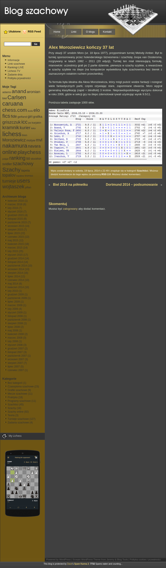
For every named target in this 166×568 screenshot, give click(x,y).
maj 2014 (13, 283)
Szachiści (13, 404)
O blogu (90, 31)
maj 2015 (13, 240)
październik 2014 (17, 265)
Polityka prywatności (19, 78)
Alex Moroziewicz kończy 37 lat (81, 47)
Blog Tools (122, 559)
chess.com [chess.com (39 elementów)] (14, 110)
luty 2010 (13, 290)
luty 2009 (13, 308)
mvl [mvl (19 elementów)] (39, 140)
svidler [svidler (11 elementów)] (7, 164)
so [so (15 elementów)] (28, 158)
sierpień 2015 (15, 229)
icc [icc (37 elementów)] (24, 122)
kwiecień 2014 (16, 287)
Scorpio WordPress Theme (87, 559)
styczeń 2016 (15, 211)
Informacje (14, 60)
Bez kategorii (15, 382)
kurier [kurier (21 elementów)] (25, 127)
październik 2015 (17, 222)
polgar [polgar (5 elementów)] (5, 159)
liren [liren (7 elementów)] (24, 135)
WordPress (65, 559)
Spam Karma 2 (81, 564)
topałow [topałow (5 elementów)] (20, 175)
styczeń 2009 (15, 312)
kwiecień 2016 (16, 200)
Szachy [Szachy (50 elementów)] (11, 169)
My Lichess (12, 436)
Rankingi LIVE (16, 67)
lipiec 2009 (14, 301)
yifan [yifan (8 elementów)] (28, 187)
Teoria (11, 415)
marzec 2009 (15, 305)
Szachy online (16, 411)
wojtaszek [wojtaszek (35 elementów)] (13, 186)
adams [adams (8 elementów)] (6, 92)
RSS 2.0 (106, 174)
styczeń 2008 (15, 344)
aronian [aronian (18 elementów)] (33, 91)
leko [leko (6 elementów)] (33, 128)
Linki (73, 31)
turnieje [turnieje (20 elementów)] (9, 181)
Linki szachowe (16, 63)
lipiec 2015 (14, 233)
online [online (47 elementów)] (9, 152)
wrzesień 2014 (16, 269)
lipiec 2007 (14, 366)
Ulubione (15, 31)
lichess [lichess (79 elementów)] (11, 133)
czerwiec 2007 (16, 370)
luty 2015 (13, 251)
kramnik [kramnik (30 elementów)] (10, 127)
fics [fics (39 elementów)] (6, 116)
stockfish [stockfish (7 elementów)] (36, 158)
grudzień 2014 (16, 258)
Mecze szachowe (17, 393)
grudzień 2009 (16, 294)
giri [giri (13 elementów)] (30, 116)
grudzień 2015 (16, 215)
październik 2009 (17, 298)
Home (56, 31)
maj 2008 (13, 330)
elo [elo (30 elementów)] (37, 110)
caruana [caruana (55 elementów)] (12, 103)
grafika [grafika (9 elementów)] (37, 116)
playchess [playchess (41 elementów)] (29, 152)
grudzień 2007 (16, 348)
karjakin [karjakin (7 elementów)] (36, 122)
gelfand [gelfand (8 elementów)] (22, 116)
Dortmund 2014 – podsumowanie (132, 184)
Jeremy (110, 559)
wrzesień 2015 (16, 226)
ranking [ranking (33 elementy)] (17, 158)
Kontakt (107, 31)
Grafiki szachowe (17, 390)
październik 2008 (17, 319)
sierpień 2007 (15, 362)
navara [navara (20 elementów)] (34, 146)
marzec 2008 (15, 337)
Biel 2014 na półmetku (70, 184)
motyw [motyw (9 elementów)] (30, 140)
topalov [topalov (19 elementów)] (8, 175)
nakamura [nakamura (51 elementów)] (14, 145)
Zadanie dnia (15, 74)
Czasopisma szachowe (21, 386)
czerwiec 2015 (16, 236)
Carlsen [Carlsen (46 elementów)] (16, 97)
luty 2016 (13, 208)
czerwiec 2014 (16, 280)
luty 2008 (13, 341)
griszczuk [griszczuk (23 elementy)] (11, 122)
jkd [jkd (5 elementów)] (29, 122)
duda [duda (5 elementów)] (30, 111)
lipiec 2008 (14, 326)
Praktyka (13, 397)
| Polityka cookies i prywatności (144, 559)
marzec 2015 (15, 247)
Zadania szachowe (18, 422)
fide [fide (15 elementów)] (14, 116)
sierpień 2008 (15, 323)
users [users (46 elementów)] (23, 181)
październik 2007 (17, 355)
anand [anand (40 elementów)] (19, 91)
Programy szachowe (19, 400)
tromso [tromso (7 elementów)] (29, 175)
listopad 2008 (15, 316)
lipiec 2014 (14, 276)
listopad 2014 (15, 262)
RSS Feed (34, 31)
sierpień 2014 (15, 272)
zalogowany (70, 208)
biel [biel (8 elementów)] (4, 98)
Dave (69, 564)
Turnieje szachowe (18, 418)
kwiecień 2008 (16, 334)
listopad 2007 (15, 352)
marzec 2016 (15, 204)
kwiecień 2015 (16, 244)
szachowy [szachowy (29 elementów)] (23, 163)
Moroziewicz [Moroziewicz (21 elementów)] (14, 140)
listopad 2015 (15, 218)
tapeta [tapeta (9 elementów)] (25, 170)
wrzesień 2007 (16, 359)
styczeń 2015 (15, 254)
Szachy (12, 408)
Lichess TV (14, 71)
